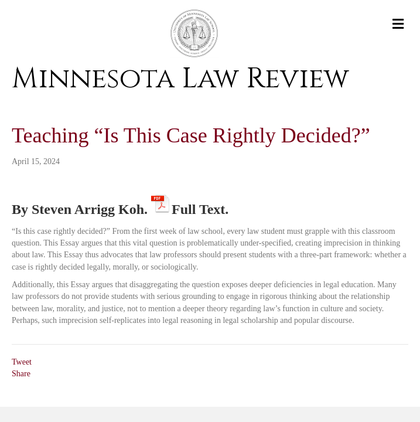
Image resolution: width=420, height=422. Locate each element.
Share (21, 373)
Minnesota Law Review (180, 79)
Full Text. (200, 207)
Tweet (22, 362)
